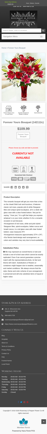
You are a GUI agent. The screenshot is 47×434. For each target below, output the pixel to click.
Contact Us (5, 353)
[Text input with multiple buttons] (21, 30)
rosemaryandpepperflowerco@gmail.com (19, 320)
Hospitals (5, 339)
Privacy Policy (6, 350)
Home (4, 48)
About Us (5, 343)
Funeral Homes (7, 360)
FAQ (3, 357)
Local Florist (6, 364)
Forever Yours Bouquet (16, 48)
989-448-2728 (28, 6)
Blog (3, 335)
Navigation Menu (10, 36)
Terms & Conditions (8, 346)
